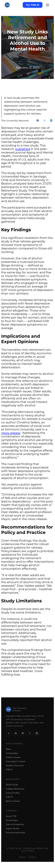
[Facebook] (23, 733)
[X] (30, 733)
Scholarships (12, 753)
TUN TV (9, 797)
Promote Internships (15, 832)
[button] (37, 120)
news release (10, 433)
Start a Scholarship (15, 824)
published (22, 149)
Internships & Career (15, 761)
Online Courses (13, 757)
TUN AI (9, 769)
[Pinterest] (15, 733)
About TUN (11, 816)
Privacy (22, 857)
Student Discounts (15, 765)
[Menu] (47, 5)
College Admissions (15, 788)
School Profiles (13, 793)
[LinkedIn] (37, 733)
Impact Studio (12, 828)
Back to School (13, 801)
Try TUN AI (32, 5)
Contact (32, 857)
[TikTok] (8, 733)
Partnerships (12, 820)
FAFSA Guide (12, 784)
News (8, 749)
